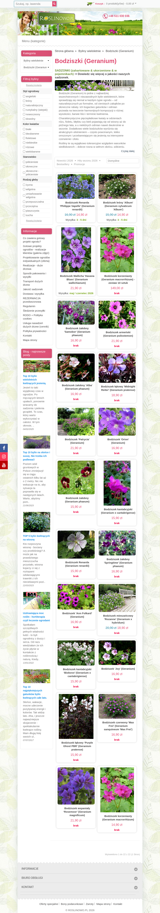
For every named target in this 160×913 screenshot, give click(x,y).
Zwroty (90, 903)
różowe (30, 147)
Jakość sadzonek (33, 289)
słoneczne (32, 166)
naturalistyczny (34, 105)
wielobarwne (33, 151)
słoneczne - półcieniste (32, 172)
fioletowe (31, 138)
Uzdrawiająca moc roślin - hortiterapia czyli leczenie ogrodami (36, 617)
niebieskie (31, 142)
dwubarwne (32, 133)
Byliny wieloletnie (89, 51)
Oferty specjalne (48, 903)
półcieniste (32, 161)
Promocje (79, 164)
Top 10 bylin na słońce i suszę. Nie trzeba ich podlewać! (36, 456)
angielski (31, 96)
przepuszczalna (35, 201)
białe (28, 129)
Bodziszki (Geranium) (120, 51)
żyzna (29, 184)
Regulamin (29, 306)
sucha (29, 215)
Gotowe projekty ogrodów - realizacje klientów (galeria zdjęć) (36, 249)
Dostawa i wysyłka (33, 293)
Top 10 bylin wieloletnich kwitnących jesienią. (34, 380)
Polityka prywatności (34, 331)
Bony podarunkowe (72, 903)
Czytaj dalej (127, 151)
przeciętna (32, 206)
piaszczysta (32, 210)
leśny (29, 100)
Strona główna (64, 51)
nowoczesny (33, 114)
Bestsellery (63, 164)
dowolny (30, 118)
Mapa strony (30, 340)
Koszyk (99, 3)
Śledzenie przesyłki (34, 310)
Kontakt (27, 335)
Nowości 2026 (65, 160)
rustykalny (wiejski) (37, 109)
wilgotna (30, 189)
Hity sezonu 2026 (88, 160)
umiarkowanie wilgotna (34, 195)
